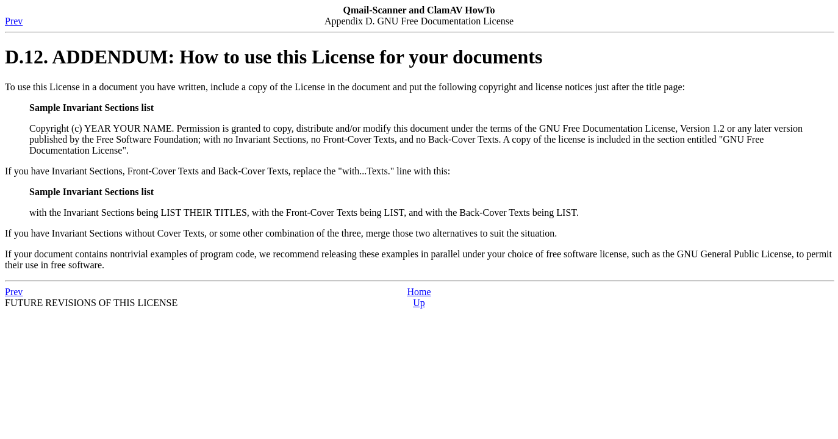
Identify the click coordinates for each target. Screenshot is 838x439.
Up (419, 303)
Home (419, 292)
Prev (14, 21)
